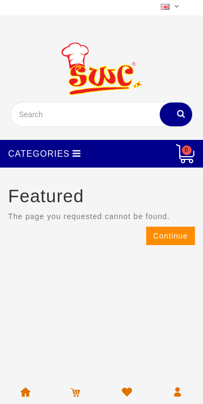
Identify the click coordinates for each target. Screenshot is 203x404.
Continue (170, 236)
